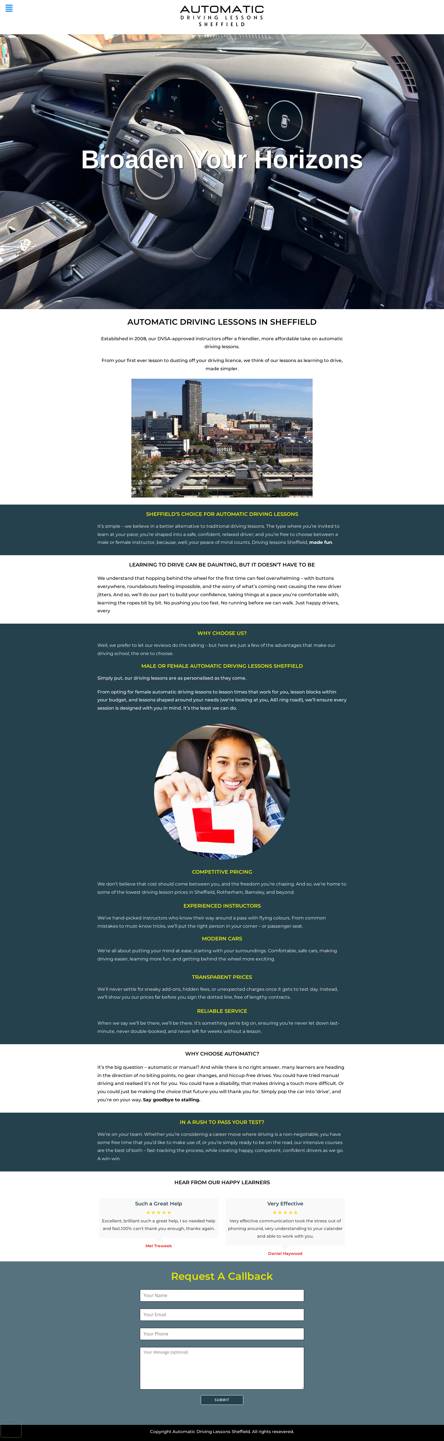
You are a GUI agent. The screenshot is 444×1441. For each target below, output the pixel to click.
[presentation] (11, 1428)
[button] (9, 8)
